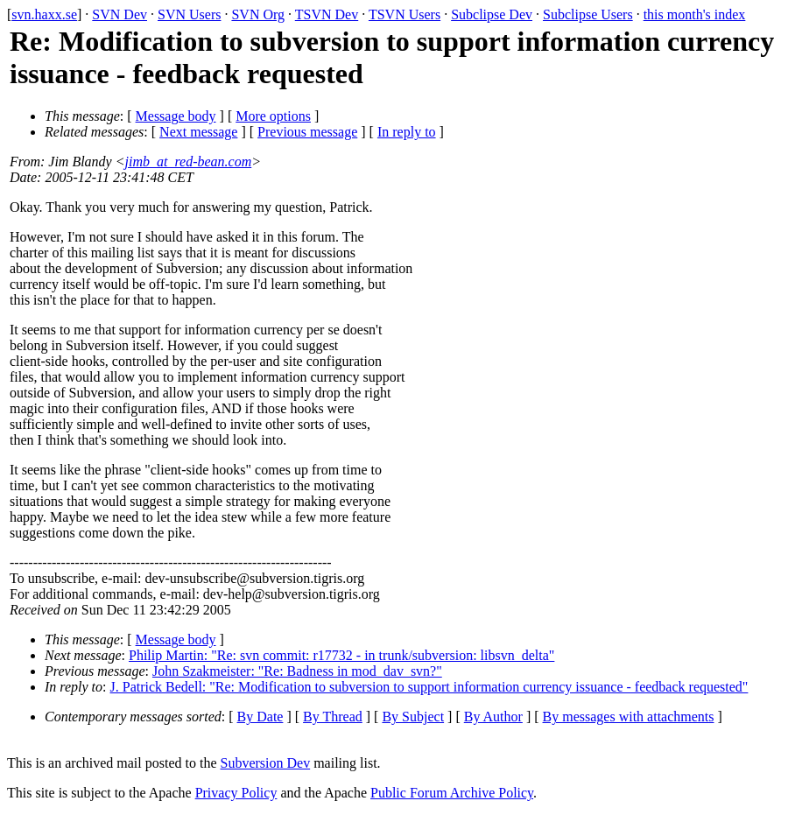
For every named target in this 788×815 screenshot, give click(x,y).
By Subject (413, 716)
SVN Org (258, 14)
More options (273, 116)
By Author (493, 716)
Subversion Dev (266, 762)
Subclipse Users (588, 14)
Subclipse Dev (491, 14)
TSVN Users (404, 14)
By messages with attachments (628, 716)
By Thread (332, 716)
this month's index (695, 14)
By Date (260, 716)
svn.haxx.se (44, 14)
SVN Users (189, 14)
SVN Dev (119, 14)
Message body (176, 116)
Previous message (307, 131)
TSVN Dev (326, 14)
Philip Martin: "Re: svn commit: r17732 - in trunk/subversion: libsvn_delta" (341, 655)
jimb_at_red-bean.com (188, 161)
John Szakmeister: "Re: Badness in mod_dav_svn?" (297, 671)
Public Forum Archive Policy (451, 792)
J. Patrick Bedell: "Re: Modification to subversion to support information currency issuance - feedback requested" (429, 686)
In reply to (406, 131)
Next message (198, 131)
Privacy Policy (236, 792)
